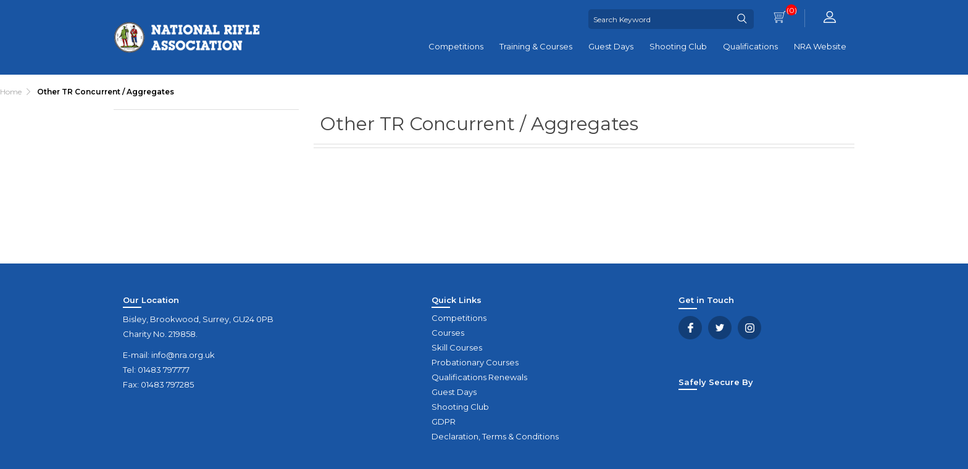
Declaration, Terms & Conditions (495, 436)
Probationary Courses (475, 362)
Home (11, 91)
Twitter (720, 327)
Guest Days (610, 46)
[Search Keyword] (659, 19)
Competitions (455, 46)
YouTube (749, 327)
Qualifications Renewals (479, 377)
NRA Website (820, 46)
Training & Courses (535, 46)
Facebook (690, 327)
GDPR (444, 421)
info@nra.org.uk (183, 355)
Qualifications (750, 46)
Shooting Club (678, 46)
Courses (448, 333)
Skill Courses (457, 347)
